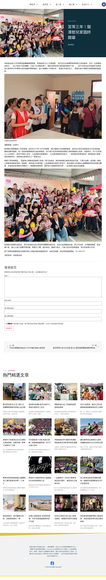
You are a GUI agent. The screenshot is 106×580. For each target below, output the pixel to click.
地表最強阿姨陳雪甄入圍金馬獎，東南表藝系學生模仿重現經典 (91, 519)
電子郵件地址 (9, 308)
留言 (6, 276)
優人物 (60, 4)
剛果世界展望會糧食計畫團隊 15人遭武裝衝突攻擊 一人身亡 (14, 480)
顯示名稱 (8, 300)
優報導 (33, 4)
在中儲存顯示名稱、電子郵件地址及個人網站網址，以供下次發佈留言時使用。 (35, 324)
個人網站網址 (9, 316)
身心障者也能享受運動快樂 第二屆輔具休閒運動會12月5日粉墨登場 (91, 480)
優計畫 (73, 4)
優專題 (47, 4)
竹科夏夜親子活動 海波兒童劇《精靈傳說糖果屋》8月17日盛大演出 (40, 442)
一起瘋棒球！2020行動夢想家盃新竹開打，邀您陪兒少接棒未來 (65, 480)
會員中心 (87, 4)
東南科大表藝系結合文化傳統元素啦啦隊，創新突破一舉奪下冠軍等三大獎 (14, 442)
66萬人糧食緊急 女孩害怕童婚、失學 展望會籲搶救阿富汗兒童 (39, 519)
